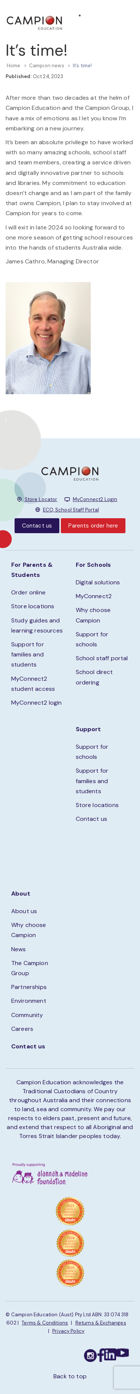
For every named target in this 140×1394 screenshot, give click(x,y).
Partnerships (29, 987)
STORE (94, 26)
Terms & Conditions (45, 1323)
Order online (28, 592)
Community (27, 1015)
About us (24, 911)
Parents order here (93, 525)
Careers (22, 1029)
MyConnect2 (94, 596)
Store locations (32, 606)
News (18, 949)
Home (14, 65)
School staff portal (102, 658)
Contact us (37, 525)
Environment (28, 1001)
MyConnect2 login (36, 703)
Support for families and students (27, 654)
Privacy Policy (68, 1331)
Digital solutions (98, 582)
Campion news (46, 65)
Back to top (70, 1376)
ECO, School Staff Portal (71, 510)
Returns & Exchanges (100, 1323)
